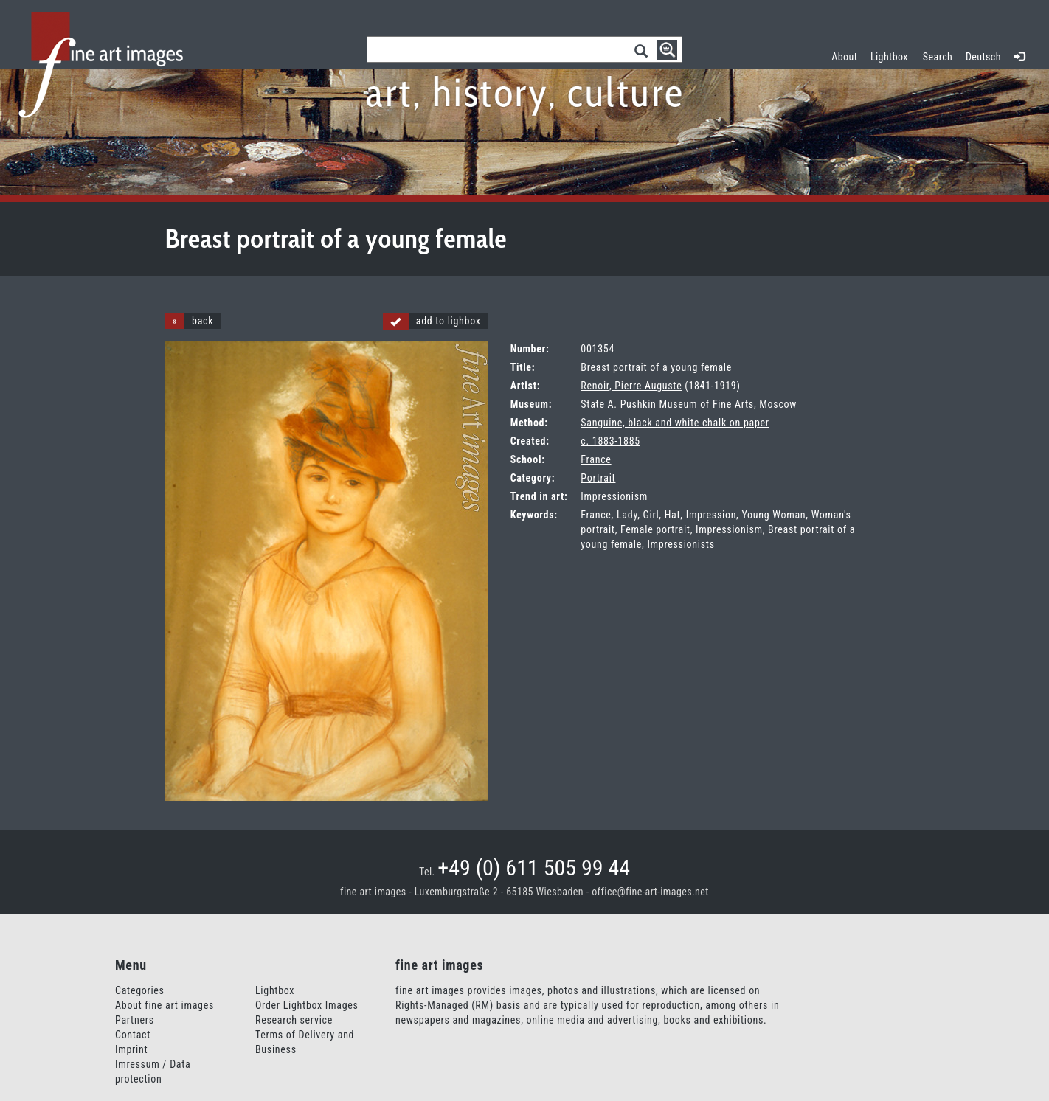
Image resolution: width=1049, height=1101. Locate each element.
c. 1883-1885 (610, 441)
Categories (140, 990)
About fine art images (164, 1005)
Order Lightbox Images (307, 1005)
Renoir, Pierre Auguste (631, 386)
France (596, 459)
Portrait (598, 478)
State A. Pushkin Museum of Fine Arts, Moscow (689, 404)
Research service (294, 1020)
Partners (134, 1020)
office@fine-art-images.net (650, 891)
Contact (132, 1035)
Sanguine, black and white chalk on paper (675, 422)
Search (937, 57)
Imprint (131, 1049)
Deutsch (983, 57)
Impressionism (614, 496)
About (844, 57)
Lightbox (892, 55)
